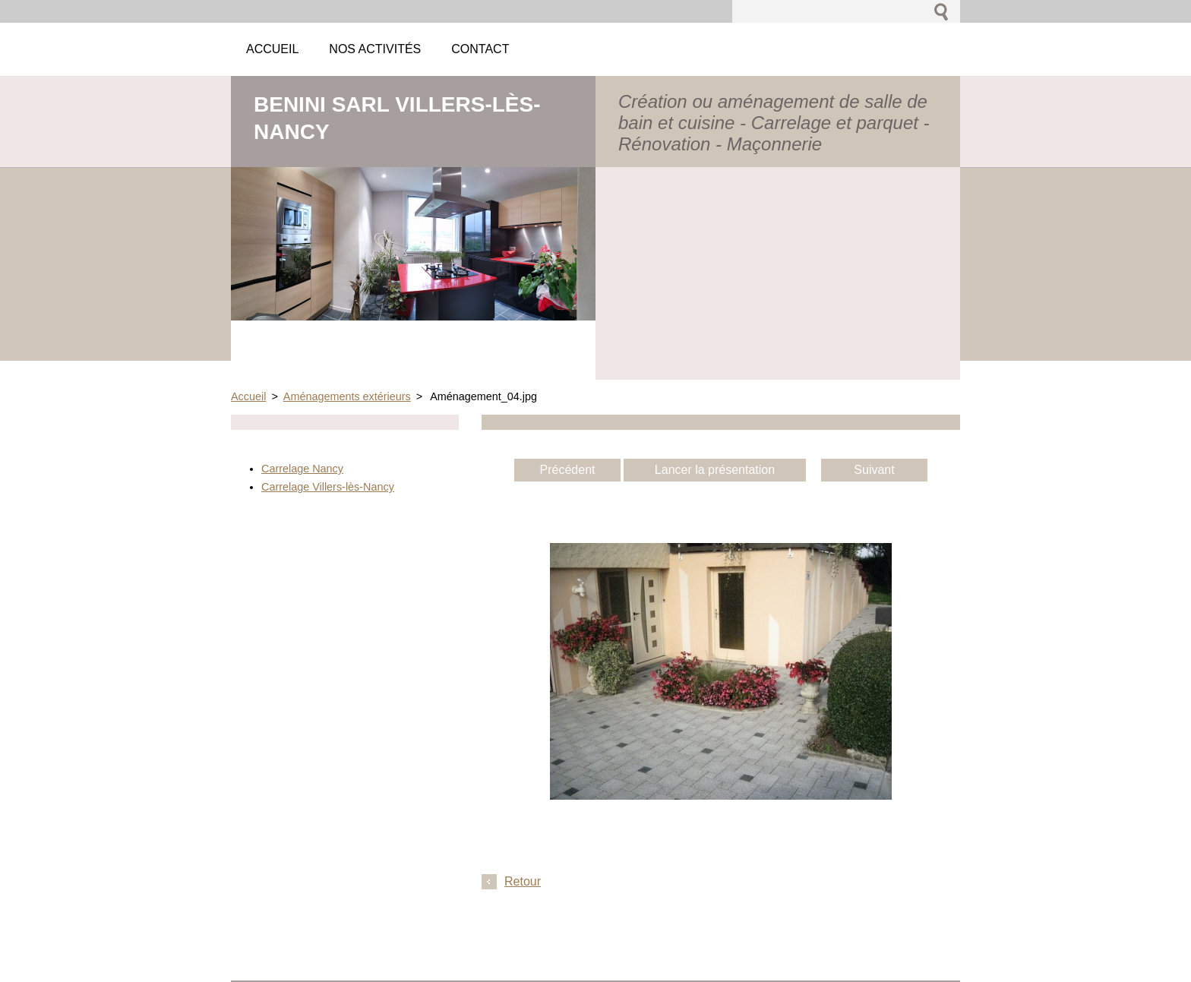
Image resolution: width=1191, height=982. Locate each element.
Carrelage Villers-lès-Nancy (327, 487)
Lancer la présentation (715, 469)
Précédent (568, 469)
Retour (522, 881)
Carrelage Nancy (302, 469)
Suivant (874, 469)
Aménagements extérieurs (347, 396)
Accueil (248, 396)
